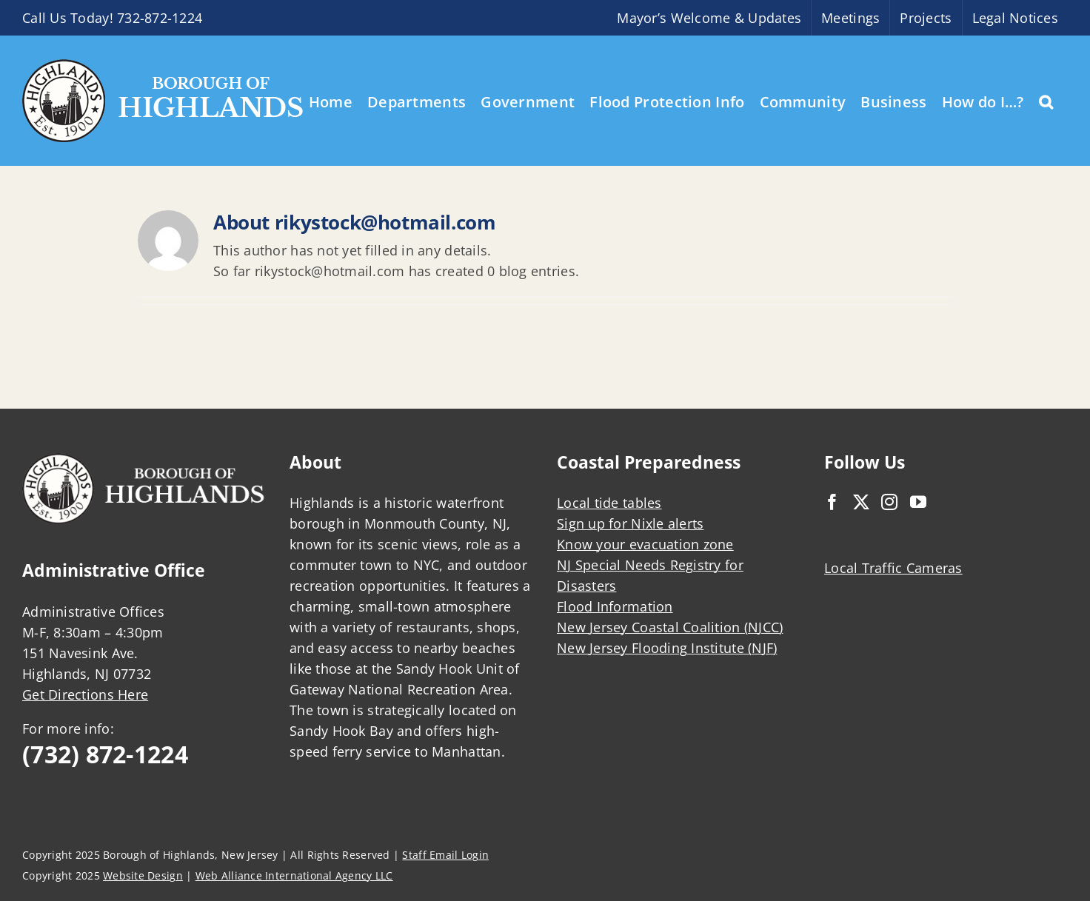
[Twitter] (861, 502)
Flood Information (615, 606)
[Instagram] (889, 502)
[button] (1046, 100)
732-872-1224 (159, 18)
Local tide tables (609, 503)
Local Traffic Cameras (893, 568)
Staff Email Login (445, 855)
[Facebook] (832, 502)
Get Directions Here (85, 694)
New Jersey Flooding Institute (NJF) (667, 648)
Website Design (143, 875)
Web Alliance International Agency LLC (294, 875)
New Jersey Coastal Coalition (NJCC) (670, 627)
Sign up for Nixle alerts (630, 523)
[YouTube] (918, 502)
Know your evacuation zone (645, 544)
